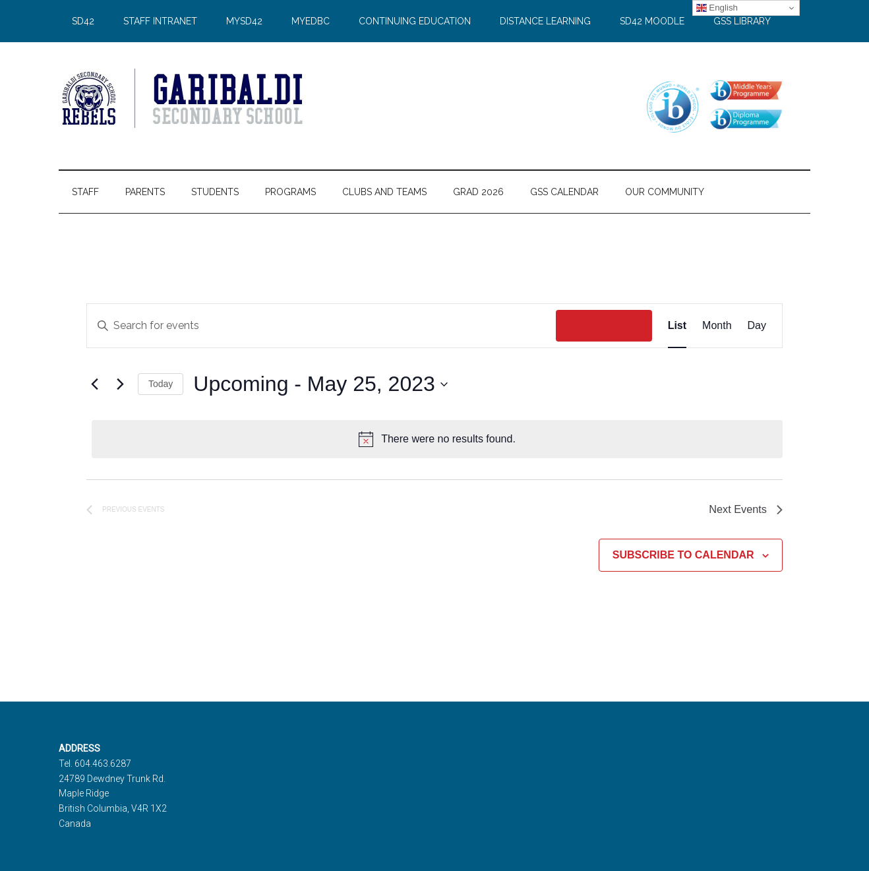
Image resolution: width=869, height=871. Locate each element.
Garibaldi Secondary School (184, 98)
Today (160, 383)
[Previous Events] (94, 384)
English (717, 8)
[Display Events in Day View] (757, 325)
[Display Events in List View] (677, 325)
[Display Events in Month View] (716, 325)
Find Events (604, 325)
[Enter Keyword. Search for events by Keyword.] (321, 325)
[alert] (437, 439)
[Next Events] (120, 384)
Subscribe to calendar (683, 558)
